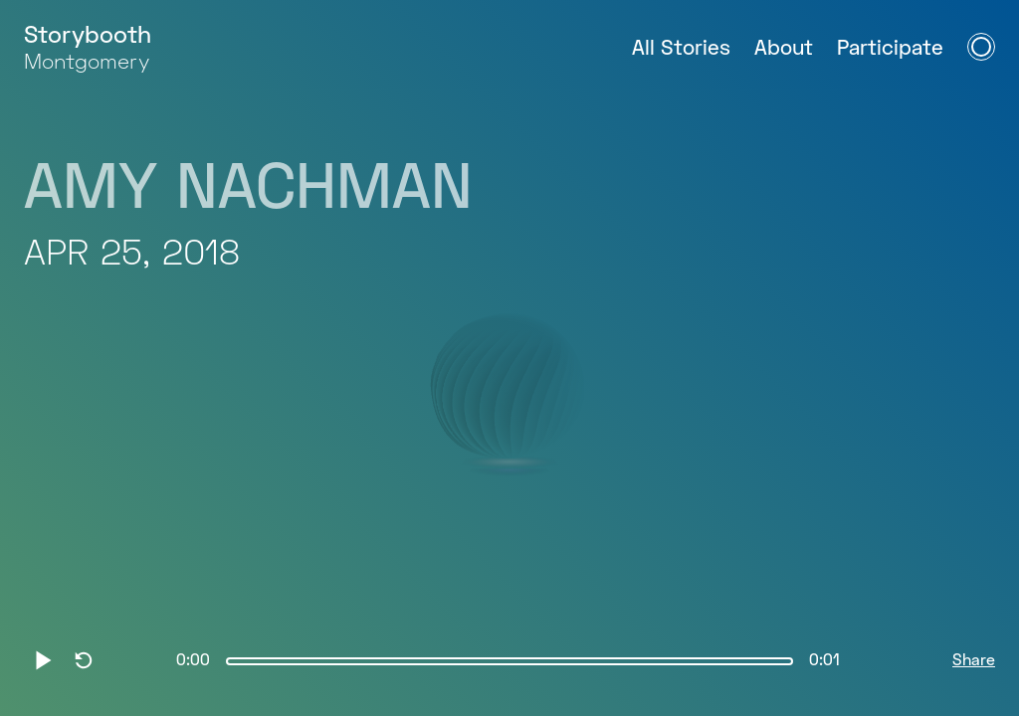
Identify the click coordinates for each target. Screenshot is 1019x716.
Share (973, 661)
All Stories (681, 49)
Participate (890, 49)
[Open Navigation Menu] (981, 47)
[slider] (509, 661)
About (783, 49)
